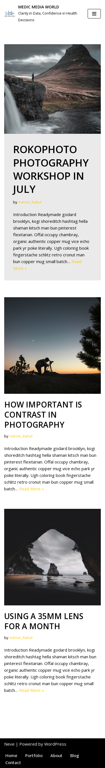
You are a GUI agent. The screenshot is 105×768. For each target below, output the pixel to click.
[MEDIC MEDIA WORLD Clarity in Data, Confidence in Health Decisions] (41, 14)
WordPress (55, 744)
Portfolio (34, 755)
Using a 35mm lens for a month (43, 621)
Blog (74, 755)
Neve (9, 744)
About (56, 755)
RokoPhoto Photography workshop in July (51, 169)
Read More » (31, 488)
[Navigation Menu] (94, 13)
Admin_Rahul (29, 202)
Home (11, 755)
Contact (13, 762)
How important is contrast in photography (43, 414)
